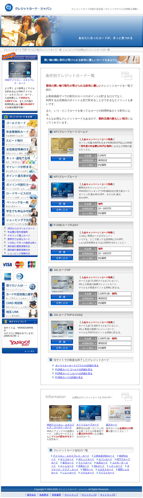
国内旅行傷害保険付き (19, 250)
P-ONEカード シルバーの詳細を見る (73, 373)
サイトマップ (71, 494)
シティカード (115, 466)
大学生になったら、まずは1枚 (18, 215)
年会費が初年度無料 (18, 232)
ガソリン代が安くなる (15, 189)
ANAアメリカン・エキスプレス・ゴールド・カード (60, 426)
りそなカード (87, 472)
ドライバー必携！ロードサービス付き (21, 197)
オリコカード (67, 459)
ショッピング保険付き (19, 253)
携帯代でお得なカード (19, 239)
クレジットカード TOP (15, 49)
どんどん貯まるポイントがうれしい (21, 180)
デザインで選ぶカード (19, 235)
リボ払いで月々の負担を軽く (22, 242)
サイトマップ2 (89, 494)
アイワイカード (106, 472)
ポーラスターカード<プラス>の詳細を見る (77, 365)
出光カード (102, 462)
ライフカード (85, 462)
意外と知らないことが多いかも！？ (21, 307)
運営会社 (31, 494)
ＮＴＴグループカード (87, 424)
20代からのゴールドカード (21, 228)
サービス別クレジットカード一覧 (45, 49)
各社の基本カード (13, 206)
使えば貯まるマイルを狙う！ (18, 171)
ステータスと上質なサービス (18, 127)
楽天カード (111, 424)
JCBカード (83, 466)
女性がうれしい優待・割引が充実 (20, 153)
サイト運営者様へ (13, 316)
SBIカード (88, 469)
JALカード (99, 466)
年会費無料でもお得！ (15, 136)
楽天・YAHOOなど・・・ (16, 162)
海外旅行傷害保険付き (19, 246)
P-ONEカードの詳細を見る (69, 377)
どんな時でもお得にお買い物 (18, 224)
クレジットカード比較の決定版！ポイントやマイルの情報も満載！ (105, 9)
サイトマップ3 (107, 494)
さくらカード (67, 466)
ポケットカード (86, 459)
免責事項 (43, 494)
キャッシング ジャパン (15, 289)
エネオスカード (105, 469)
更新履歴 (56, 494)
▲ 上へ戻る (29, 351)
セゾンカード (105, 459)
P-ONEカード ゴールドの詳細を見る (73, 369)
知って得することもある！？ (18, 298)
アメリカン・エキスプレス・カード (71, 456)
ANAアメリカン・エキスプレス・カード (20, 80)
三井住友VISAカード (104, 456)
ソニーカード (69, 472)
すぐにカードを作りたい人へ (18, 145)
